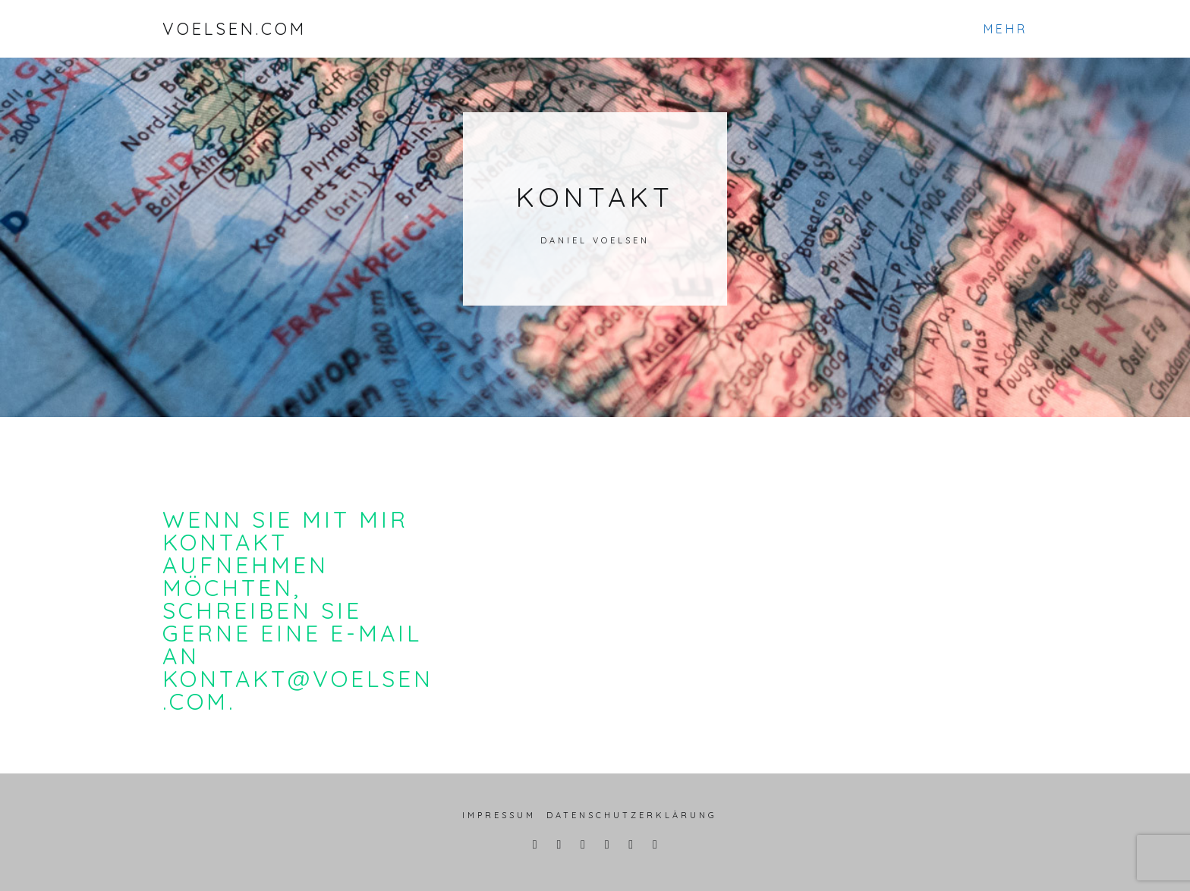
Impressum (499, 815)
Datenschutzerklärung (631, 815)
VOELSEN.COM (234, 29)
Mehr (1006, 28)
